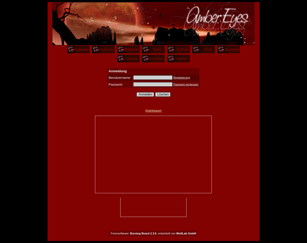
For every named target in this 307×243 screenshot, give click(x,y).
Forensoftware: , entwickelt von (153, 233)
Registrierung (181, 77)
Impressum (153, 110)
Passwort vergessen (185, 84)
